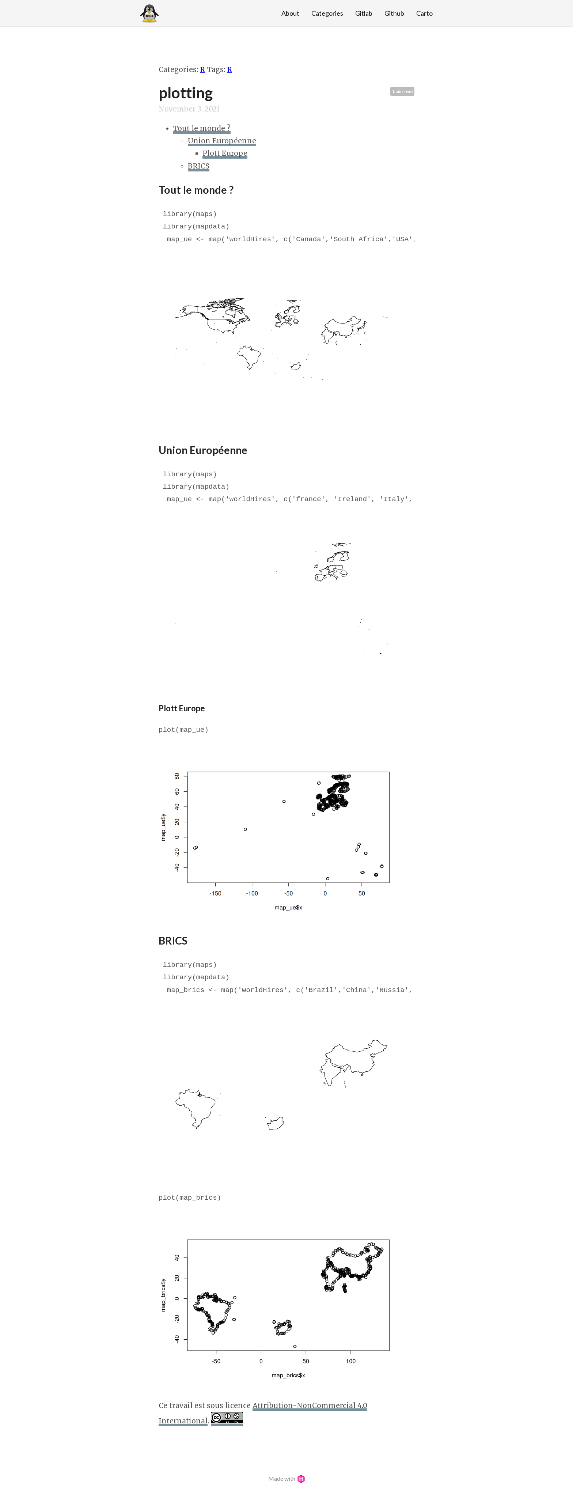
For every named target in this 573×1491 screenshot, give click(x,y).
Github (394, 13)
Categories (327, 13)
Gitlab (363, 13)
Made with (286, 1478)
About (290, 13)
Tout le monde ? (202, 128)
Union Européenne (222, 140)
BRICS (198, 166)
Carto (424, 13)
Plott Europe (224, 153)
